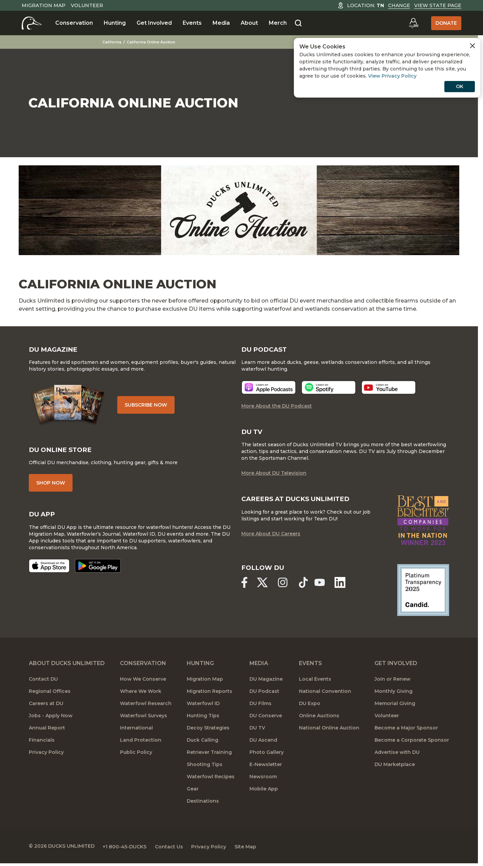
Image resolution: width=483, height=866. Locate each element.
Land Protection (140, 743)
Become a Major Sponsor (406, 731)
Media (221, 23)
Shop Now (50, 486)
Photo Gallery (266, 755)
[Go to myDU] (413, 23)
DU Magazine (266, 682)
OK (459, 86)
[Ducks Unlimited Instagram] (285, 586)
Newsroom (263, 780)
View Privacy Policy (392, 76)
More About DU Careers (270, 537)
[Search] (298, 23)
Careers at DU (46, 707)
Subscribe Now (149, 407)
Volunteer (87, 5)
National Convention (325, 695)
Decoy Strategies (208, 731)
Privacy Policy (46, 755)
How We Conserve (143, 682)
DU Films (260, 707)
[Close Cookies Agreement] (472, 45)
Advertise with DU (397, 755)
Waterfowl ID (203, 707)
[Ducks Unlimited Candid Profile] (423, 593)
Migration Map (43, 5)
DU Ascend (263, 743)
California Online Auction (156, 42)
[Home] (32, 23)
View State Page (437, 5)
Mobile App (263, 792)
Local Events (315, 682)
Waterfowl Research (146, 707)
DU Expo (309, 707)
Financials (42, 743)
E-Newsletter (265, 768)
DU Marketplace (395, 768)
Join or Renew (392, 682)
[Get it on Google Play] (98, 569)
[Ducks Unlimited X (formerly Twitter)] (263, 586)
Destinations (203, 804)
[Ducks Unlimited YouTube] (323, 586)
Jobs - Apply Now (51, 719)
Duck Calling (202, 743)
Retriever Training (209, 755)
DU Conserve (265, 719)
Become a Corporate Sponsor (412, 743)
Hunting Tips (203, 719)
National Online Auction (329, 731)
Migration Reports (209, 695)
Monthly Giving (393, 695)
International (136, 731)
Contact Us (174, 849)
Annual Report (47, 731)
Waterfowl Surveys (143, 719)
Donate (446, 23)
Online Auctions (319, 719)
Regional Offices (50, 695)
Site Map (255, 849)
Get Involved (154, 23)
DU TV (257, 731)
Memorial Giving (395, 707)
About (249, 23)
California (116, 42)
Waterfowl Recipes (211, 780)
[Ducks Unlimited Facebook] (244, 586)
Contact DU (43, 682)
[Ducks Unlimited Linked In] (345, 586)
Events (192, 23)
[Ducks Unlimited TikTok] (307, 586)
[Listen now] (268, 390)
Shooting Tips (204, 768)
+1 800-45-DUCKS (127, 849)
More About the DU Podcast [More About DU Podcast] (276, 409)
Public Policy (136, 755)
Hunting (115, 23)
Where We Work (140, 695)
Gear (193, 792)
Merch (278, 23)
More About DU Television (273, 476)
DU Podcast (264, 695)
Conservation (74, 23)
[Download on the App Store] (49, 569)
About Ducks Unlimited (67, 666)
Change (399, 5)
